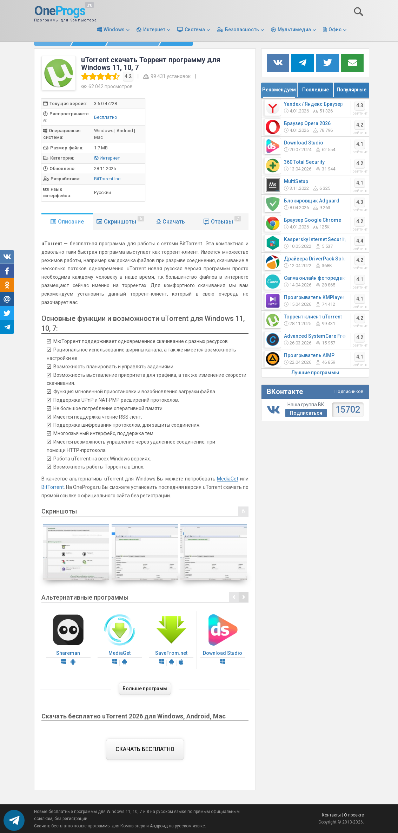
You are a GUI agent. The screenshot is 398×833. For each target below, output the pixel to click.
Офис (335, 29)
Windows (114, 29)
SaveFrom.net (171, 640)
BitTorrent (52, 487)
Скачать (173, 221)
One (59, 11)
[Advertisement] (213, 147)
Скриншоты (124, 220)
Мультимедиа (294, 29)
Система (195, 29)
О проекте (354, 815)
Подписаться (306, 413)
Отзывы (226, 220)
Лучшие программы (315, 372)
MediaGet (227, 479)
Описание (71, 221)
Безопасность (242, 29)
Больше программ (144, 688)
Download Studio (222, 640)
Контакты (331, 815)
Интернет (154, 29)
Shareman (68, 640)
